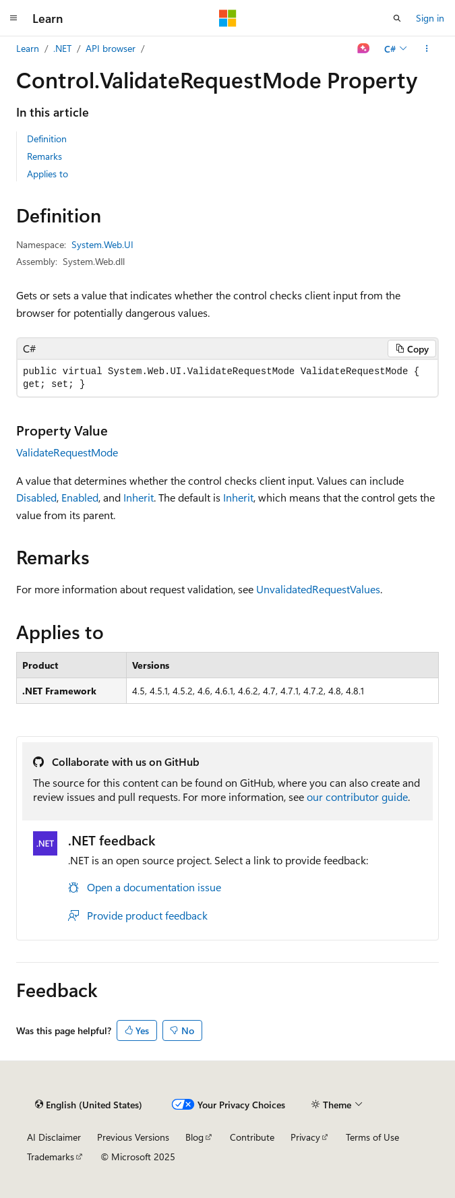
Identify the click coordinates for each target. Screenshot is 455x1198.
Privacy (305, 1137)
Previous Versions (133, 1137)
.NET (62, 48)
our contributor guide (357, 796)
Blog (194, 1137)
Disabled (36, 497)
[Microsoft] (228, 18)
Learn (27, 48)
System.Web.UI (102, 244)
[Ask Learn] (364, 48)
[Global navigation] (13, 18)
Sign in (430, 17)
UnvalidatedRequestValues (318, 589)
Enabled (79, 497)
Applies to (47, 173)
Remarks (44, 156)
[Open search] (397, 18)
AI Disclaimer (54, 1137)
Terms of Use (372, 1137)
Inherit (138, 497)
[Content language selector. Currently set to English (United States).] (88, 1104)
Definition (47, 138)
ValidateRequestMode (67, 452)
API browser (110, 48)
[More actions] (427, 48)
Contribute (252, 1137)
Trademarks (50, 1156)
